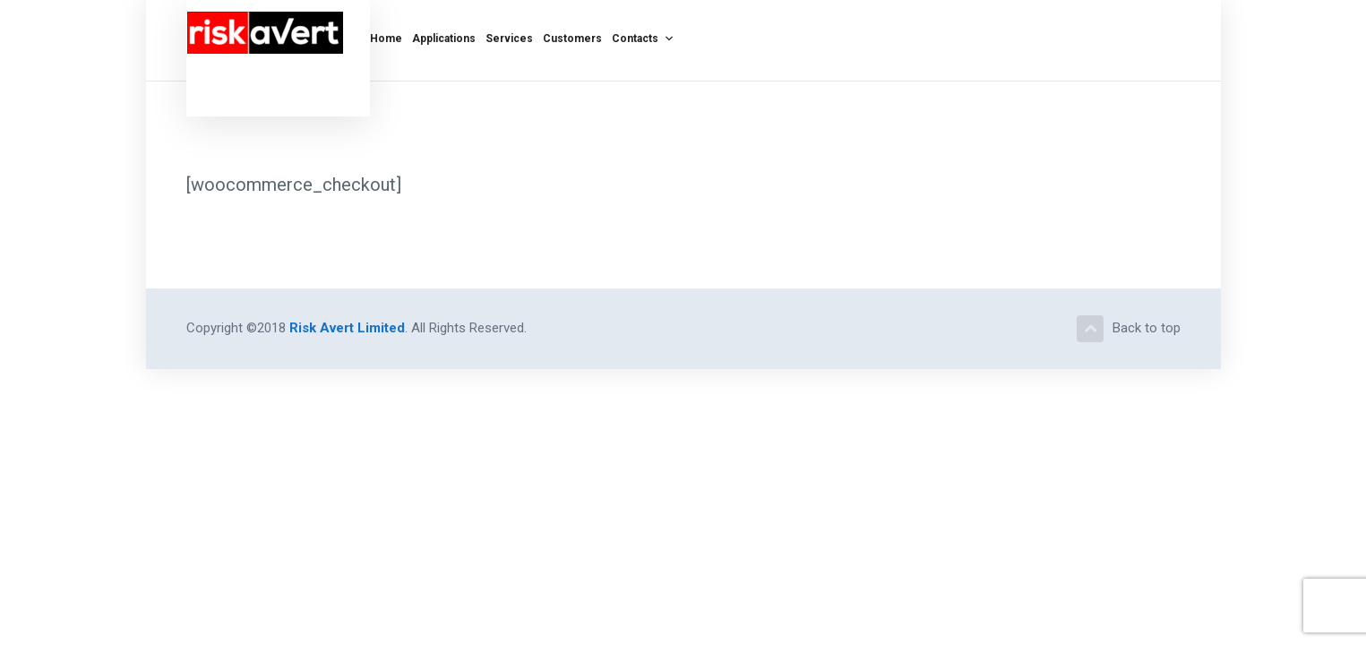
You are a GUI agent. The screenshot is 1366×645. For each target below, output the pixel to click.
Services (509, 35)
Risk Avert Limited (347, 328)
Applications (444, 35)
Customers (572, 35)
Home (386, 35)
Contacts (643, 35)
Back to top (1129, 328)
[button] (666, 38)
